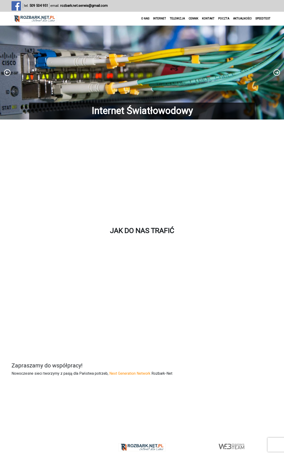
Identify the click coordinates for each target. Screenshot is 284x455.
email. (79, 5)
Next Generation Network (129, 373)
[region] (142, 73)
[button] (142, 73)
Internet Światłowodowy (142, 110)
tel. (36, 5)
